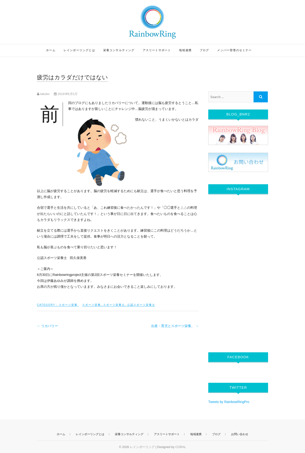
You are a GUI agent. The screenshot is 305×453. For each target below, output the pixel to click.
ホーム (51, 50)
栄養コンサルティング (119, 50)
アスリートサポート (157, 50)
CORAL (180, 447)
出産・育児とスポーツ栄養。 (175, 326)
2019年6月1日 (65, 94)
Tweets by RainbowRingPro (228, 402)
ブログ (204, 50)
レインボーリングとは (79, 50)
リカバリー (47, 326)
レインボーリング (142, 447)
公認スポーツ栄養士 (141, 304)
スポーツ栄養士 (114, 304)
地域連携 (185, 50)
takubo (43, 94)
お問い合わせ (239, 434)
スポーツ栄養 (68, 304)
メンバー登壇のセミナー (234, 50)
